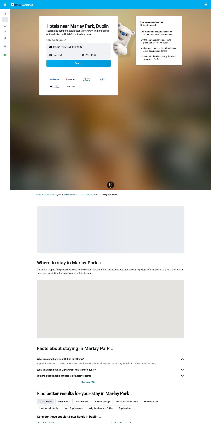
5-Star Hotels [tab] (82, 401)
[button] (5, 4)
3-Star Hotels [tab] (46, 401)
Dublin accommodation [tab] (127, 401)
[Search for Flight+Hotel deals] (5, 32)
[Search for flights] (5, 13)
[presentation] (99, 263)
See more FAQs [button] (88, 382)
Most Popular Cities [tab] (73, 408)
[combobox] (56, 39)
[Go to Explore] (5, 38)
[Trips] (5, 46)
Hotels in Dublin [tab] (151, 401)
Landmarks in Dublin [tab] (49, 408)
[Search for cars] (5, 26)
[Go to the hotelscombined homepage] (22, 4)
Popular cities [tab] (125, 408)
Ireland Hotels (49, 195)
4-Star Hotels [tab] (64, 401)
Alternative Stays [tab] (102, 401)
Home (38, 195)
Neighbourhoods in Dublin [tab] (101, 408)
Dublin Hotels (69, 195)
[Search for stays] (5, 20)
